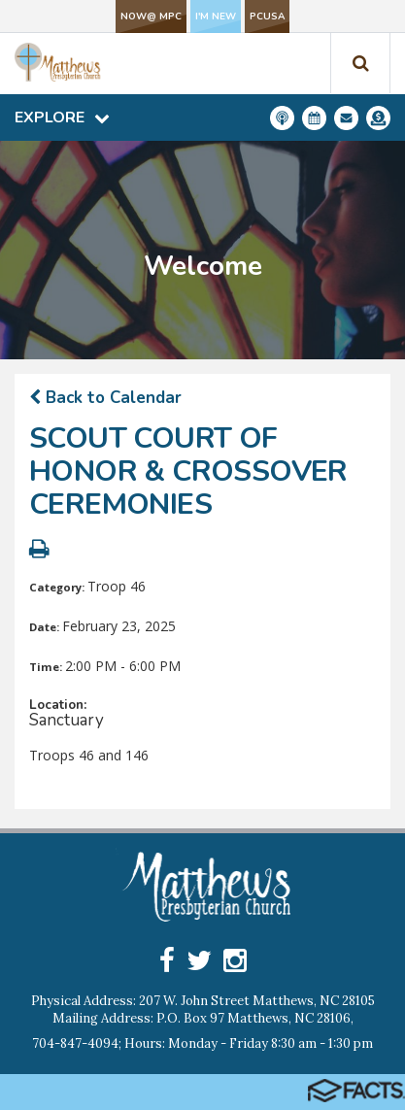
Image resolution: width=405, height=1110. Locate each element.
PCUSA (267, 16)
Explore (62, 117)
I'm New (215, 16)
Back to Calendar (105, 398)
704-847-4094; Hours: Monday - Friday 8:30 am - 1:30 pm (202, 1043)
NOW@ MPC (151, 16)
